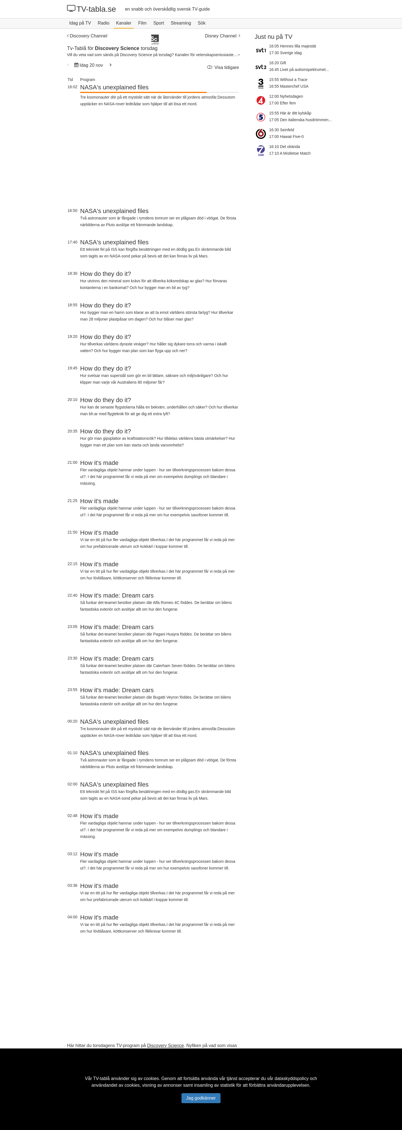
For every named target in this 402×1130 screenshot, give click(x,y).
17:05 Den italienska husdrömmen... (300, 120)
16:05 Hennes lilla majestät (292, 46)
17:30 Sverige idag (285, 53)
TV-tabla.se (91, 8)
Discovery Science (165, 1045)
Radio (103, 23)
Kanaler (123, 23)
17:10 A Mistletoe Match (290, 153)
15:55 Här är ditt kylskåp (290, 113)
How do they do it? (105, 273)
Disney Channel (222, 36)
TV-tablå (101, 1078)
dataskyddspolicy (292, 1078)
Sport (158, 23)
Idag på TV (80, 23)
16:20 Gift (277, 63)
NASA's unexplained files (114, 87)
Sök (201, 23)
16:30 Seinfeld (281, 130)
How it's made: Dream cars (117, 595)
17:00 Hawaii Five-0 (286, 136)
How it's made (99, 462)
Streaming (181, 23)
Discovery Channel (87, 36)
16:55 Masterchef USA (288, 86)
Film (142, 23)
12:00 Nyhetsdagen (286, 96)
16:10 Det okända (284, 146)
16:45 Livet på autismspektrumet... (299, 69)
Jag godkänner (201, 1098)
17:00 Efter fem (282, 103)
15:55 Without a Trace (288, 79)
